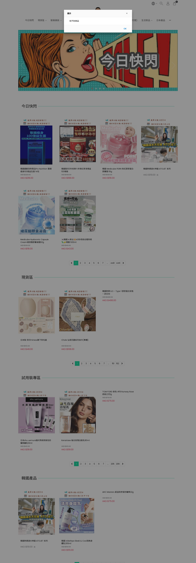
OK (125, 28)
